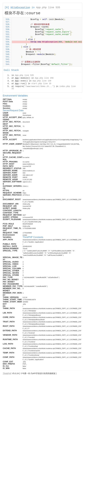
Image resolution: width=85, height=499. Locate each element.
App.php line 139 (41, 81)
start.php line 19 (41, 83)
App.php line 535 (48, 7)
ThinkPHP (7, 373)
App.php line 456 (44, 78)
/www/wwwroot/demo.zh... (39, 86)
